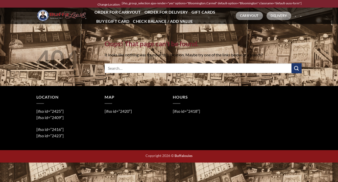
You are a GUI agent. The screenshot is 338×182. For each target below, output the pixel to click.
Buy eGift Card (112, 21)
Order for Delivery (166, 12)
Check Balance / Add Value (163, 21)
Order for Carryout (117, 12)
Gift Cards (203, 12)
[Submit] (297, 68)
